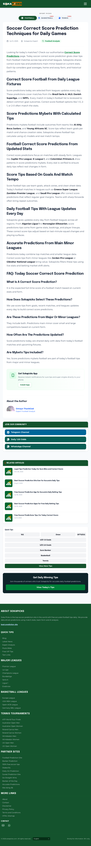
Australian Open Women (12, 726)
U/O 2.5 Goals (45, 545)
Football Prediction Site (11, 758)
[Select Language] (41, 838)
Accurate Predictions (10, 784)
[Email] (3, 825)
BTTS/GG (81, 534)
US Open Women (9, 746)
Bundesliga (6, 676)
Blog (3, 638)
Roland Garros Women (11, 733)
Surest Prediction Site (10, 774)
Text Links (5, 655)
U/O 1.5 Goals (45, 540)
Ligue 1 (4, 683)
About (4, 799)
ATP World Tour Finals (11, 719)
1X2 (22, 534)
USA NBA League (9, 701)
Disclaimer (6, 806)
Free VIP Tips (7, 651)
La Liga (4, 670)
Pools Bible (6, 648)
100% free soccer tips (10, 764)
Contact (5, 802)
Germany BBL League (11, 708)
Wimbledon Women (10, 739)
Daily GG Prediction (10, 771)
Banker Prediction (9, 761)
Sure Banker (45, 550)
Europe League (8, 698)
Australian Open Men (10, 723)
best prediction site (9, 624)
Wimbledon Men (8, 736)
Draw (58, 534)
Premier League (8, 666)
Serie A (4, 680)
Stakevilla (5, 768)
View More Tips (45, 566)
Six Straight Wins (9, 778)
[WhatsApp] (9, 825)
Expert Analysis (8, 645)
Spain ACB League (9, 705)
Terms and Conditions (10, 812)
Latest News (6, 641)
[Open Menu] (85, 4)
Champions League (9, 673)
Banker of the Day (9, 781)
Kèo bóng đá (7, 788)
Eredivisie (5, 686)
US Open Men (7, 743)
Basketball (45, 555)
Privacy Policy (7, 809)
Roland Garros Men (9, 729)
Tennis (45, 561)
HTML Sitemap (8, 816)
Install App (25, 385)
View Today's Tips (45, 587)
